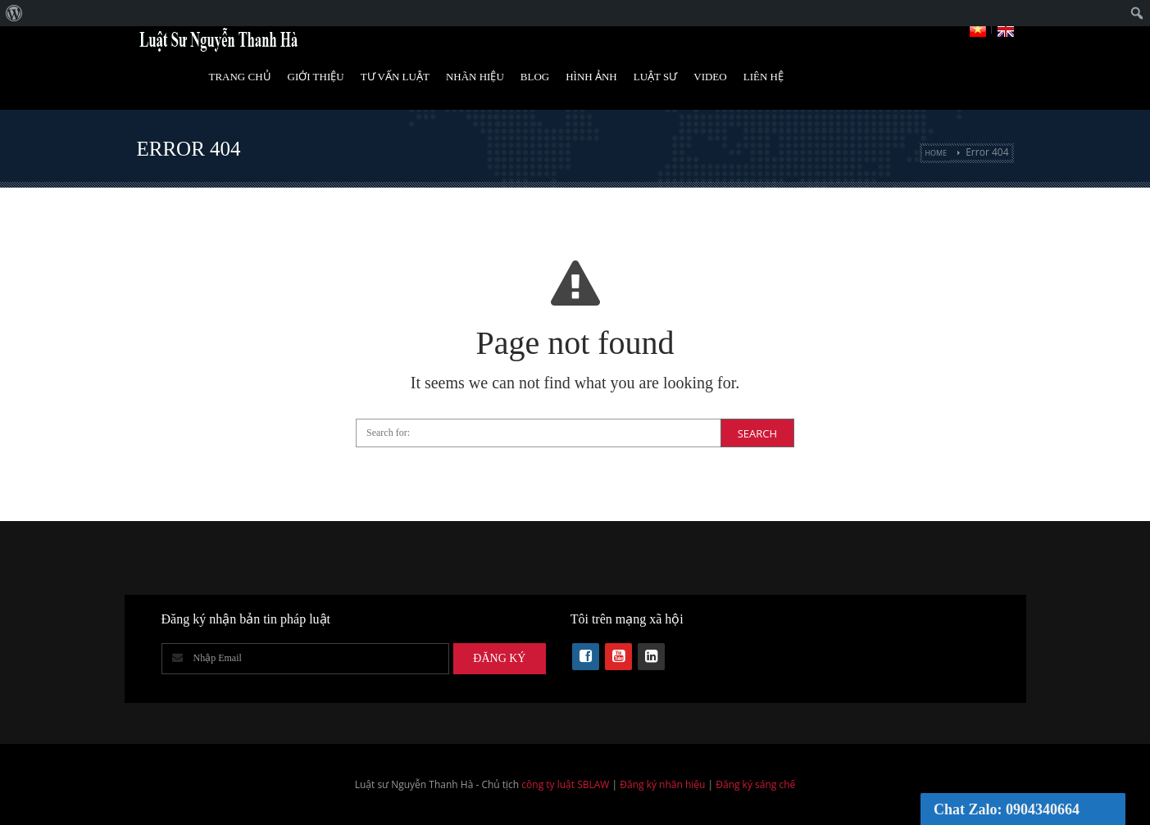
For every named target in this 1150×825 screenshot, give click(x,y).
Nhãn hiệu (475, 76)
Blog (534, 76)
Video (709, 76)
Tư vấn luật (395, 76)
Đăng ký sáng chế (755, 784)
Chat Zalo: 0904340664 (1007, 809)
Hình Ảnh (591, 76)
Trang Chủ (239, 76)
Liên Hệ (763, 76)
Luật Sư (656, 76)
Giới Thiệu (316, 76)
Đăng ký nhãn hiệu (662, 784)
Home (936, 152)
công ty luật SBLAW (565, 784)
